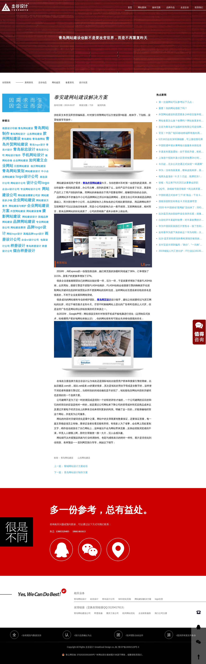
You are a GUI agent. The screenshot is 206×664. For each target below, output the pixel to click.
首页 (130, 7)
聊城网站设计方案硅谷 (75, 466)
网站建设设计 (32, 171)
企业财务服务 (145, 613)
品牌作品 (170, 7)
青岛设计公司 (108, 599)
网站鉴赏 (56, 82)
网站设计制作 (13, 155)
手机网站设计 (33, 155)
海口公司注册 (161, 613)
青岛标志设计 (24, 149)
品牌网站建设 (24, 221)
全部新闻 (6, 82)
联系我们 (199, 7)
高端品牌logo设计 (33, 234)
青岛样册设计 (33, 246)
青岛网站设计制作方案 (76, 472)
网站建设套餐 (33, 211)
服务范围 (156, 7)
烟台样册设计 (24, 251)
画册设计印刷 (9, 128)
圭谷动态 (42, 82)
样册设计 (18, 246)
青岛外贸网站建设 (92, 183)
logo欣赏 (159, 599)
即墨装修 (98, 613)
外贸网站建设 (17, 211)
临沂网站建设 (38, 166)
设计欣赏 (83, 82)
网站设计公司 (18, 183)
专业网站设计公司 (30, 189)
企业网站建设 (20, 160)
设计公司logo (37, 183)
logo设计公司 (27, 176)
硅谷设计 (94, 599)
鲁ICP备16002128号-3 (128, 647)
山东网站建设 (34, 134)
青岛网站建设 (25, 128)
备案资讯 (70, 82)
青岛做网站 (38, 139)
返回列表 (101, 105)
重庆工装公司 (112, 613)
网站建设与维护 (17, 206)
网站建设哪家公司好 (29, 195)
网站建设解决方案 (143, 599)
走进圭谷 (185, 7)
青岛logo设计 (37, 144)
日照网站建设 (21, 166)
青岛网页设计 (104, 299)
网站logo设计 (14, 234)
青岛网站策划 (13, 171)
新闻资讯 (29, 82)
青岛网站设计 (17, 134)
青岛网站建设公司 (82, 613)
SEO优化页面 (124, 599)
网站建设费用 (18, 227)
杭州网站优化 (128, 613)
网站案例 (142, 7)
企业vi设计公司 (11, 189)
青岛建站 (26, 139)
